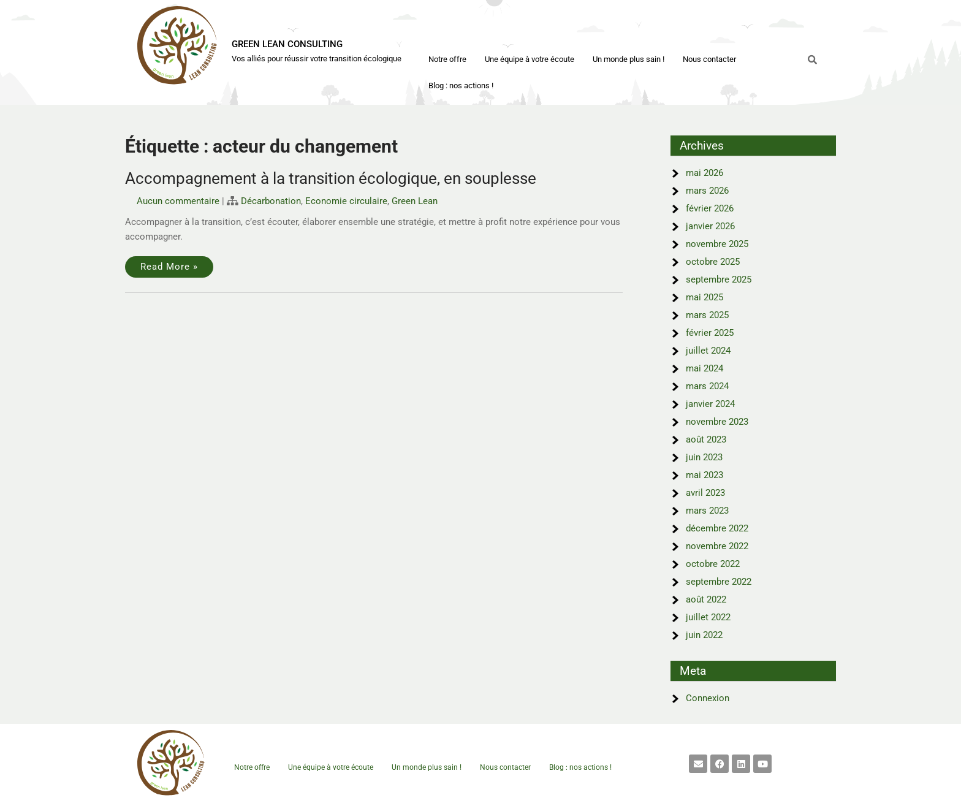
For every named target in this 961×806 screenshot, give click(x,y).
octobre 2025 (713, 261)
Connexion (707, 698)
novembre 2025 (717, 243)
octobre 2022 (713, 563)
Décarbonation (271, 201)
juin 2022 (704, 635)
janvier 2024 (710, 403)
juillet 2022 (708, 617)
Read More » (169, 266)
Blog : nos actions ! (460, 85)
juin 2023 (704, 457)
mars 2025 (707, 315)
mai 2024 (704, 368)
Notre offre (447, 59)
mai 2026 (704, 172)
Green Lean (415, 201)
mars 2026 (707, 190)
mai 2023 (704, 475)
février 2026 (710, 208)
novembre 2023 (717, 421)
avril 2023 (705, 492)
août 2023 (706, 439)
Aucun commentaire (178, 201)
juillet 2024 (708, 350)
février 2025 (710, 332)
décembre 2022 (717, 528)
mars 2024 (707, 386)
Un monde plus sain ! (628, 59)
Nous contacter (709, 59)
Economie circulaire (346, 201)
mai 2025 (704, 297)
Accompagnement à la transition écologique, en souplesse (330, 178)
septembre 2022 (718, 581)
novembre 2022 (717, 546)
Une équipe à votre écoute (529, 59)
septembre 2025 (718, 279)
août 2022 (706, 599)
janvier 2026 (710, 226)
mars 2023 (707, 510)
